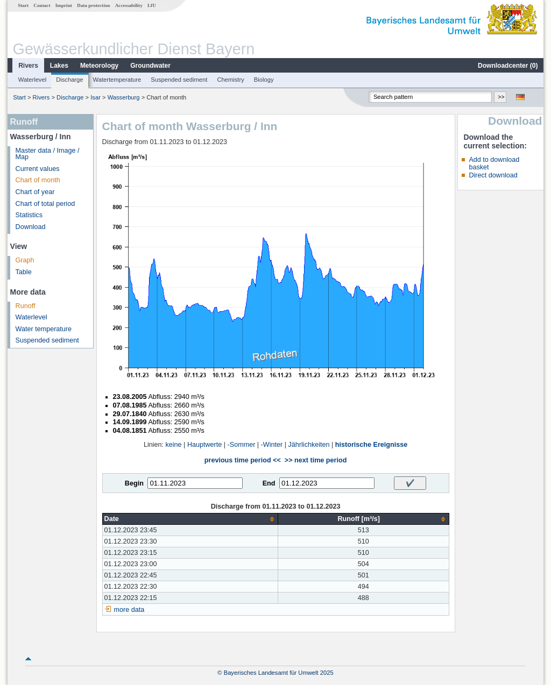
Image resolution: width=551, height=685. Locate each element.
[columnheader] (190, 519)
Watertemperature (117, 79)
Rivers (28, 65)
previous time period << (242, 460)
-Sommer (242, 444)
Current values (38, 169)
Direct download (493, 175)
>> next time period (316, 460)
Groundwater (150, 65)
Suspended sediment (179, 79)
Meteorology (99, 65)
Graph (25, 260)
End (269, 483)
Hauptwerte (204, 444)
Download (31, 227)
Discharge (69, 79)
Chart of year (35, 192)
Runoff (26, 306)
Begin (134, 483)
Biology (264, 79)
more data (129, 609)
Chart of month (38, 180)
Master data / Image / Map (48, 154)
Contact (41, 5)
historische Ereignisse (371, 444)
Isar (95, 97)
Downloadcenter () (508, 65)
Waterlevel (32, 79)
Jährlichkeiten (309, 444)
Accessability (129, 5)
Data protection (93, 5)
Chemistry (230, 79)
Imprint (63, 5)
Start (23, 5)
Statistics (29, 215)
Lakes (59, 65)
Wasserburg (124, 97)
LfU (151, 5)
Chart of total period (45, 204)
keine (174, 444)
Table (24, 272)
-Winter (272, 444)
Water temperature (44, 329)
